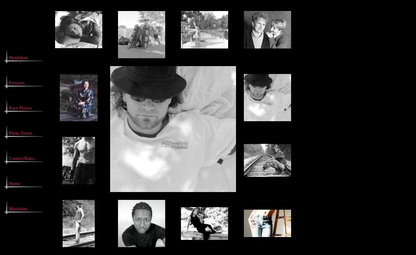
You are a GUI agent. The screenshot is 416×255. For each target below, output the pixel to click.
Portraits (17, 82)
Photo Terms (20, 133)
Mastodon (18, 208)
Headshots (18, 57)
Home (14, 183)
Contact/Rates (22, 158)
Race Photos (20, 107)
